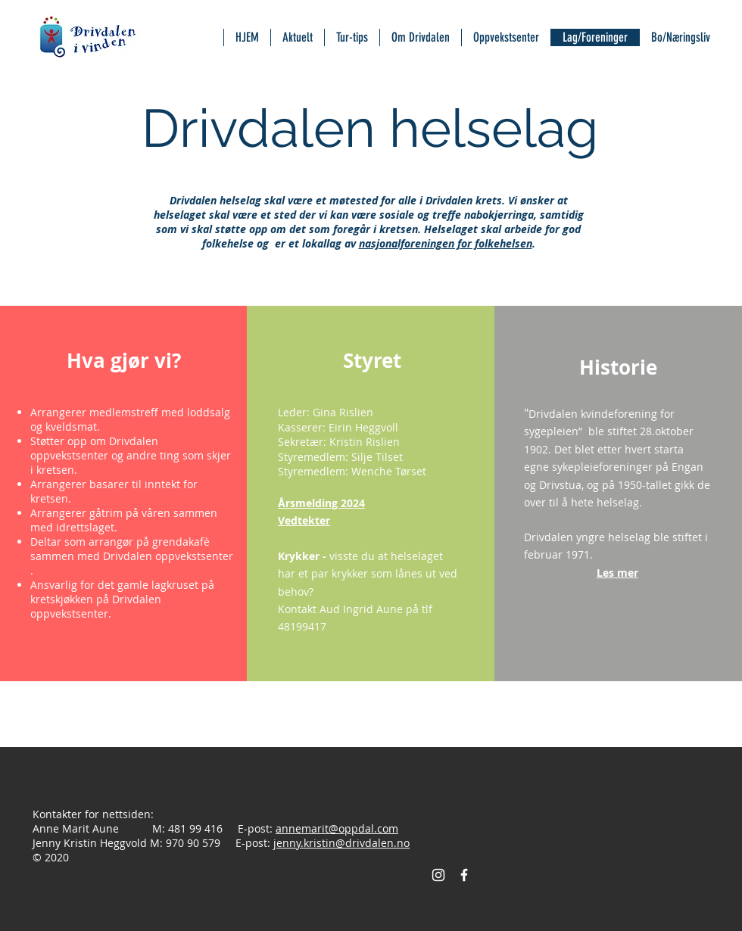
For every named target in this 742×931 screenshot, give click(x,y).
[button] (617, 572)
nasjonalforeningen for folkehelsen (445, 243)
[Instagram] (438, 875)
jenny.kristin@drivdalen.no (341, 843)
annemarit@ (307, 828)
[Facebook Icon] (464, 875)
